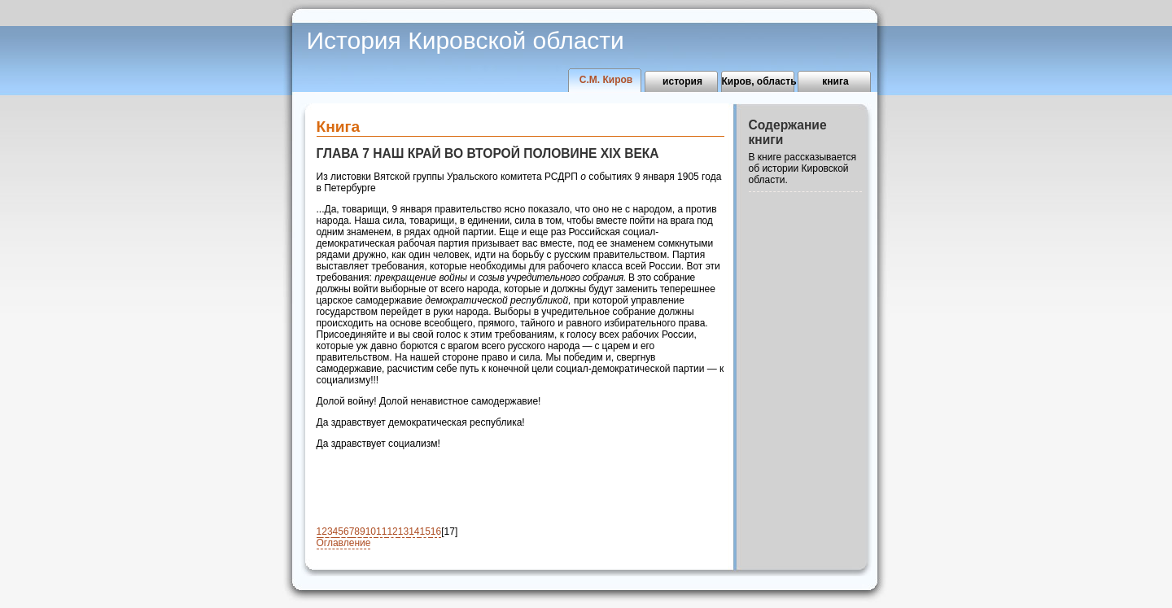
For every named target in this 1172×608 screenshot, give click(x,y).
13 (403, 531)
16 (436, 531)
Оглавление (344, 543)
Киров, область (758, 81)
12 (392, 531)
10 (370, 531)
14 (414, 531)
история (682, 81)
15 (424, 531)
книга (835, 81)
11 (381, 531)
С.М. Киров (605, 79)
